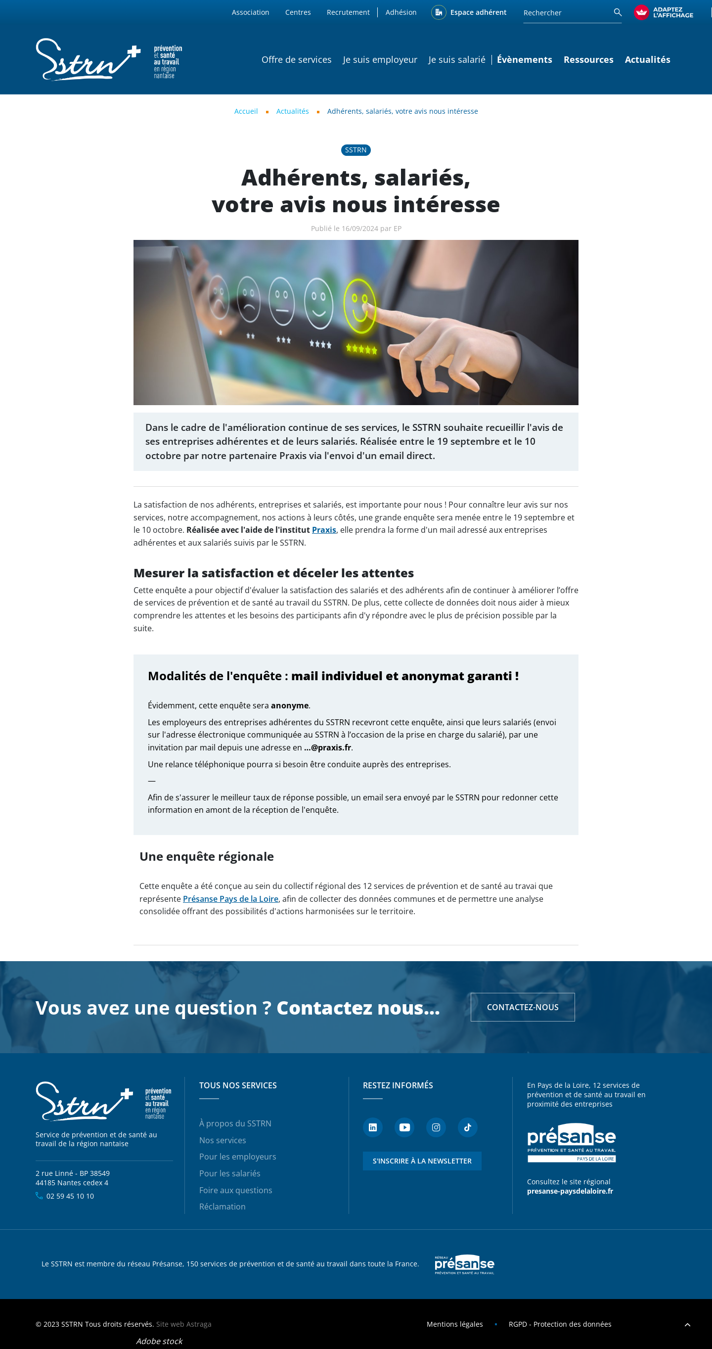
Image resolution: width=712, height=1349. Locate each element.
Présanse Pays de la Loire (230, 898)
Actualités (647, 59)
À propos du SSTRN (235, 1123)
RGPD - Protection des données (560, 1324)
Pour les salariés (230, 1173)
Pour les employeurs (237, 1156)
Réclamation (222, 1206)
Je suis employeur (380, 59)
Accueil (246, 111)
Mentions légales (455, 1324)
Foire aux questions (235, 1190)
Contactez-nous (523, 1007)
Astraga (199, 1324)
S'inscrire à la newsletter (422, 1160)
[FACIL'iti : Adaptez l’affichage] (663, 12)
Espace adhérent (478, 12)
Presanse (464, 1264)
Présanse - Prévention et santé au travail (571, 1142)
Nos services (222, 1140)
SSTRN (104, 1101)
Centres (298, 12)
